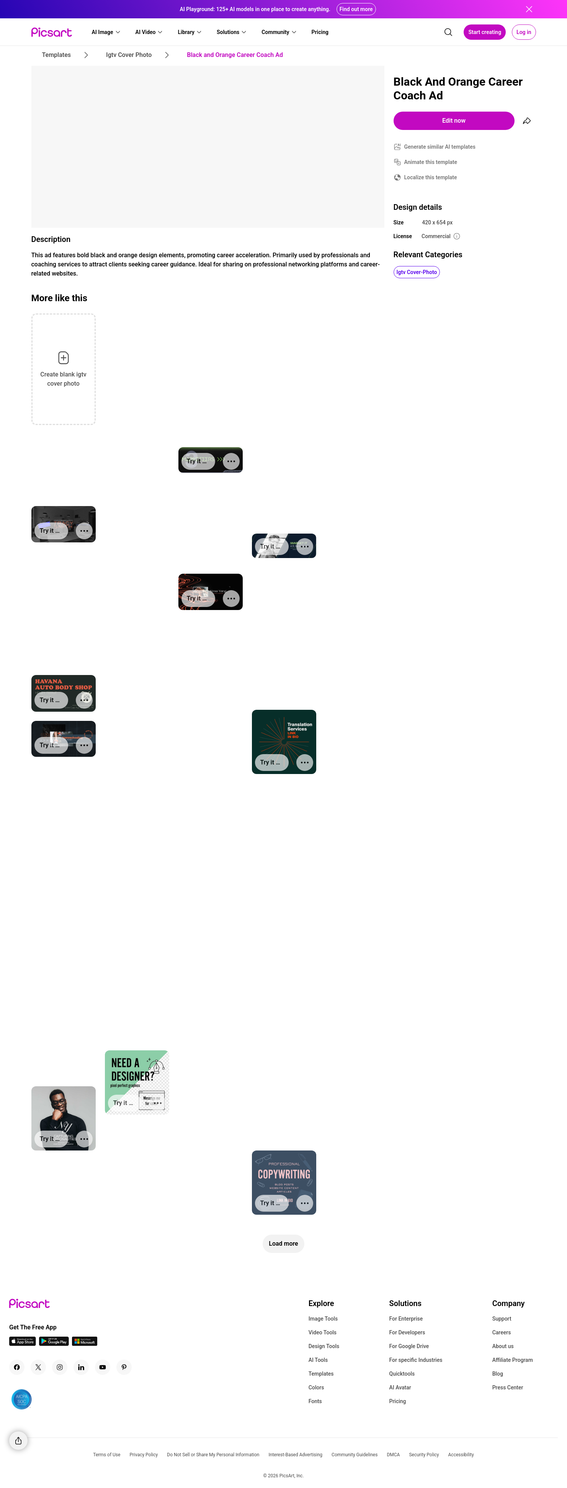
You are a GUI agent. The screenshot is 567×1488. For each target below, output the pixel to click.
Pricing (397, 1401)
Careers (501, 1332)
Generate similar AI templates (440, 147)
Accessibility (461, 1454)
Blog (497, 1374)
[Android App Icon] (54, 1343)
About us (503, 1346)
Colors (316, 1387)
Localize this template (430, 177)
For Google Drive (409, 1346)
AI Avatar (400, 1387)
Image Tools (323, 1319)
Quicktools (402, 1374)
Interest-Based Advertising (295, 1454)
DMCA (393, 1454)
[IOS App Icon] (22, 1343)
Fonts (315, 1401)
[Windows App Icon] (84, 1343)
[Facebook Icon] (17, 1367)
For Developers (407, 1332)
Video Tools (323, 1332)
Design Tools (324, 1346)
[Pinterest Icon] (124, 1367)
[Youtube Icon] (102, 1367)
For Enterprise (406, 1319)
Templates (321, 1374)
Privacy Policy (143, 1454)
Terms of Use (106, 1454)
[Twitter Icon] (38, 1367)
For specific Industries (415, 1360)
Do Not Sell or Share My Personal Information (213, 1454)
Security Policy (424, 1454)
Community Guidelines (354, 1454)
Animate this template (431, 162)
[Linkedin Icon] (81, 1367)
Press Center (507, 1387)
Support (501, 1319)
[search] (448, 32)
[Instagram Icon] (59, 1367)
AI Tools (318, 1360)
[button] (106, 32)
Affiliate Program (512, 1360)
